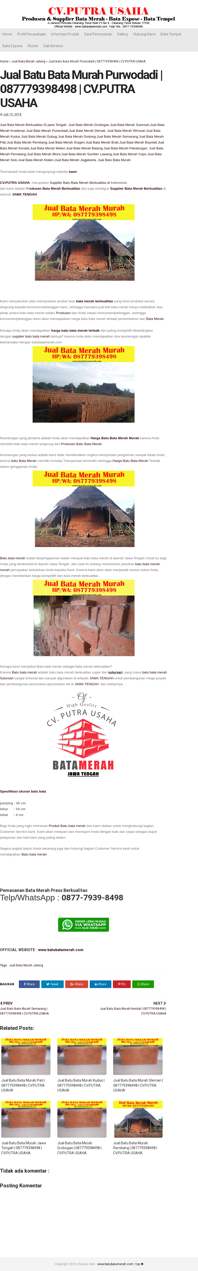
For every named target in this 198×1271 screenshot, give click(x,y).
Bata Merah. (155, 319)
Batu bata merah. (34, 854)
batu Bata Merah (24, 461)
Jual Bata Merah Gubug (39, 136)
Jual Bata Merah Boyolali (138, 142)
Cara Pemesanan (98, 34)
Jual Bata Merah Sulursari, (130, 125)
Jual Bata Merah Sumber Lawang (86, 154)
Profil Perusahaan (31, 34)
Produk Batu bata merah (66, 826)
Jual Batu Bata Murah (114, 160)
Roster (33, 46)
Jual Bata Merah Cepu (130, 154)
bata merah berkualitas (94, 301)
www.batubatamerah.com (60, 950)
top (139, 1264)
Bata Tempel (171, 34)
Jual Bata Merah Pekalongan (125, 148)
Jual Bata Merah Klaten (36, 160)
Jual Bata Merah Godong (77, 136)
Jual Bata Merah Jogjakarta (75, 160)
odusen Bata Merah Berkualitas (55, 188)
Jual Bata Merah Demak (87, 131)
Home (7, 34)
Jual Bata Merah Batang (84, 148)
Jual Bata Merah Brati (102, 142)
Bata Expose (13, 46)
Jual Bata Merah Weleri (47, 148)
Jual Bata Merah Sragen (66, 142)
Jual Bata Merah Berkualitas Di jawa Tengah (33, 125)
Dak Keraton (53, 46)
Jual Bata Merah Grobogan (89, 125)
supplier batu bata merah (31, 336)
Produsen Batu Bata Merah (81, 444)
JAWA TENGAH (24, 194)
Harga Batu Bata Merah (130, 461)
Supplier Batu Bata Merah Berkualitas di (80, 183)
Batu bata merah (12, 558)
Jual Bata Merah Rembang (27, 142)
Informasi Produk (65, 34)
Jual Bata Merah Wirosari (126, 131)
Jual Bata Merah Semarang (117, 136)
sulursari (115, 672)
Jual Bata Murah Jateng (28, 61)
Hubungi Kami (144, 34)
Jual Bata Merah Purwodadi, (47, 131)
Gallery (122, 34)
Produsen (63, 313)
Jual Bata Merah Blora (43, 154)
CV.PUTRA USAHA (15, 183)
